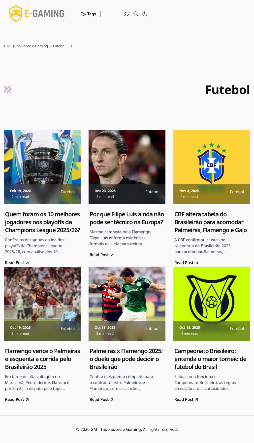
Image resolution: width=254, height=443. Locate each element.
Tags (88, 14)
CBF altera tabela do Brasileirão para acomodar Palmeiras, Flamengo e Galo (210, 222)
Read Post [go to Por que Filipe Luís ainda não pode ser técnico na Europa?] (102, 254)
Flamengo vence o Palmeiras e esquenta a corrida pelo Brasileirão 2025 (42, 359)
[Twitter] (127, 14)
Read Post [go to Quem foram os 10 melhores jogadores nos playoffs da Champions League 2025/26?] (17, 262)
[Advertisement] (108, 89)
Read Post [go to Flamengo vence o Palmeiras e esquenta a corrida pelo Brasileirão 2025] (17, 399)
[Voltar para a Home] (38, 14)
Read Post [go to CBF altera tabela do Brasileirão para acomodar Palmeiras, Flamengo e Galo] (186, 262)
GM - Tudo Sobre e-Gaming (26, 46)
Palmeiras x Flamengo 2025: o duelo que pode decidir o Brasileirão (126, 359)
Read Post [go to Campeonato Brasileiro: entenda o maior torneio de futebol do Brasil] (186, 399)
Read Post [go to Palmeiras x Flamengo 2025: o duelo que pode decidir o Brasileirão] (102, 399)
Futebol (59, 46)
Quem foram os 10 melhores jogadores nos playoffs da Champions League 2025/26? (42, 222)
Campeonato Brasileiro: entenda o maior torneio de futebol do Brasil (210, 359)
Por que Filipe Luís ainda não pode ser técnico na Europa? (127, 218)
